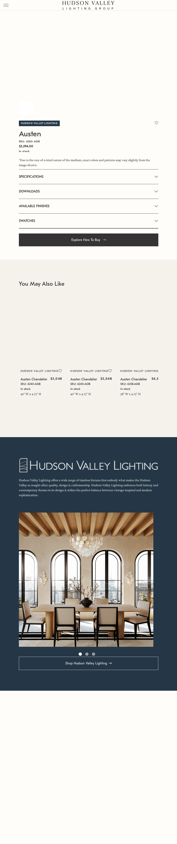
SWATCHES (27, 221)
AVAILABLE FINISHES (34, 206)
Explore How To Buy (88, 240)
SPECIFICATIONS (31, 177)
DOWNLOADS (29, 191)
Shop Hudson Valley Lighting (86, 663)
